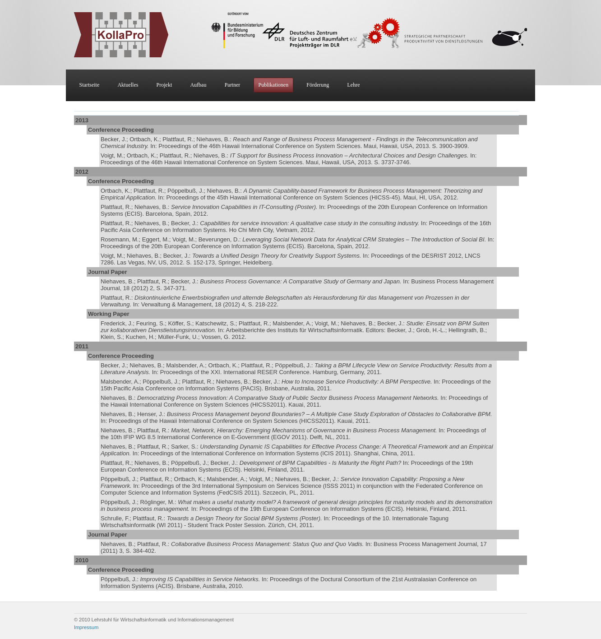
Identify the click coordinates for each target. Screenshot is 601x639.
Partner (232, 85)
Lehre (353, 85)
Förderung (317, 85)
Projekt (164, 85)
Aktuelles (127, 85)
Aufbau (198, 85)
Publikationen (273, 85)
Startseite (89, 85)
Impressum (86, 627)
